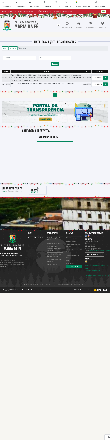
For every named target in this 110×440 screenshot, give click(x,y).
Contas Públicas (71, 241)
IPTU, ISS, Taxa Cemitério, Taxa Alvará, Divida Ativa (54, 249)
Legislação (13, 48)
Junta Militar (69, 264)
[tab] (58, 25)
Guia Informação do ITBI (54, 243)
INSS (67, 260)
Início (5, 48)
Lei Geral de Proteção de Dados (97, 275)
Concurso (69, 238)
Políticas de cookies (92, 271)
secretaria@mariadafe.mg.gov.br (99, 251)
